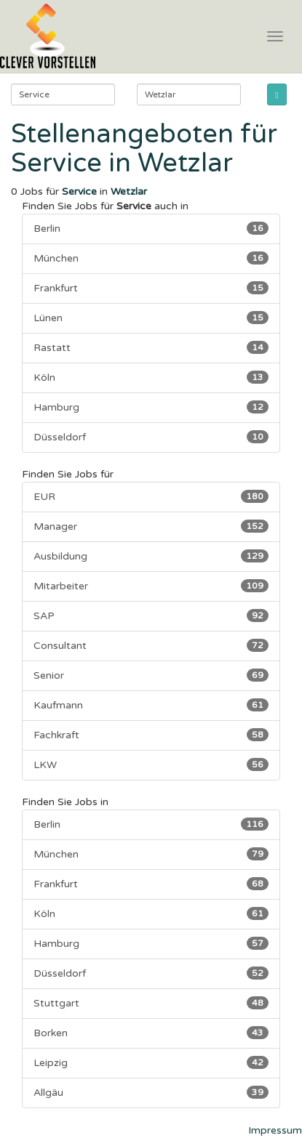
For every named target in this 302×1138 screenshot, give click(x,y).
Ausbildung (151, 555)
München (151, 258)
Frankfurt (151, 287)
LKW (151, 764)
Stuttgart (151, 1002)
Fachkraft (151, 734)
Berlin (151, 228)
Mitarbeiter (151, 585)
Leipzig (151, 1062)
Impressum (275, 1130)
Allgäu (151, 1092)
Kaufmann (151, 704)
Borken (151, 1032)
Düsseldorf (151, 436)
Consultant (151, 645)
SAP (151, 615)
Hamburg (151, 406)
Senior (151, 675)
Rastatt (151, 347)
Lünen (151, 317)
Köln (151, 377)
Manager (151, 526)
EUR (151, 496)
